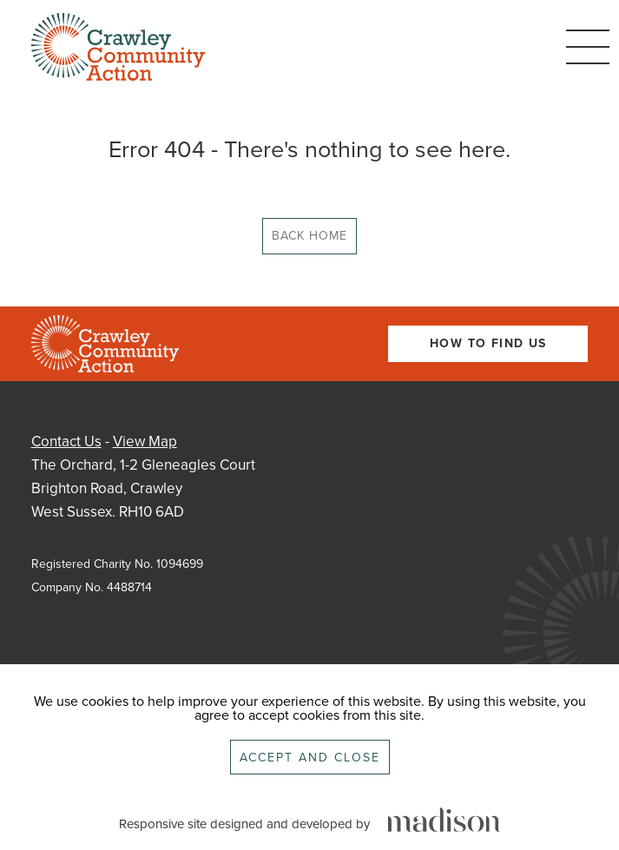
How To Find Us (488, 343)
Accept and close (310, 757)
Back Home (309, 235)
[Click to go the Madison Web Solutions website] (443, 821)
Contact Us (66, 441)
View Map (145, 441)
